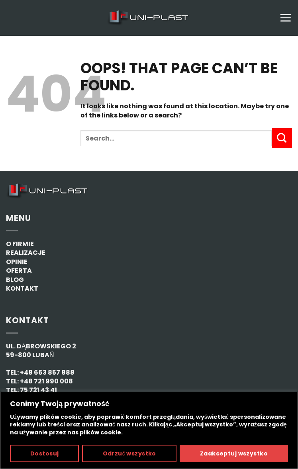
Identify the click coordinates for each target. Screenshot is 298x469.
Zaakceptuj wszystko (234, 453)
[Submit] (282, 138)
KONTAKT (22, 288)
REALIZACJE (25, 252)
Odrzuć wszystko (129, 453)
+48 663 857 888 (47, 372)
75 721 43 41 (38, 390)
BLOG (15, 279)
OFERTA (19, 270)
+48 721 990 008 (46, 381)
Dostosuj (44, 453)
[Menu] (285, 17)
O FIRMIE (20, 243)
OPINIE (16, 261)
